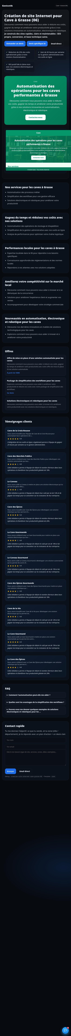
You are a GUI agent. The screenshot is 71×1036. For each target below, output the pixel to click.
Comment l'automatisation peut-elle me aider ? (29, 695)
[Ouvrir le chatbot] (65, 1030)
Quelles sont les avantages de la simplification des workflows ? (36, 702)
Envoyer (10, 771)
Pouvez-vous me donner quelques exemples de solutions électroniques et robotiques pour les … (32, 710)
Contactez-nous (35, 117)
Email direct (56, 43)
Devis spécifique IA (37, 43)
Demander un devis (15, 43)
